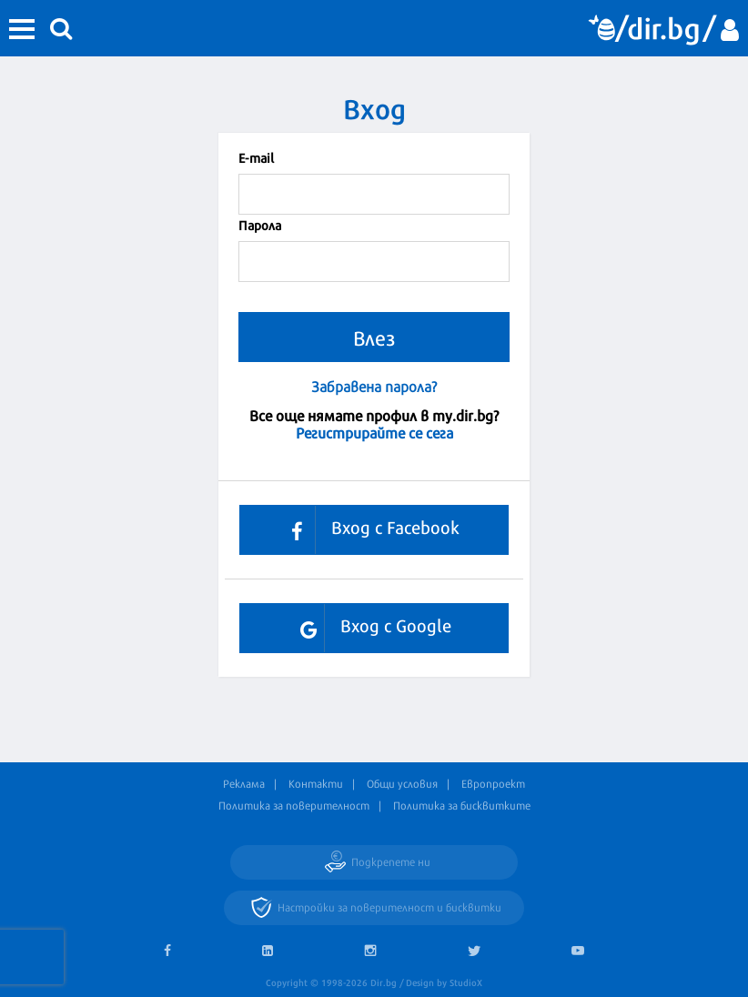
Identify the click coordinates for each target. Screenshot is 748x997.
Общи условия (402, 783)
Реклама (244, 783)
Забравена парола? (374, 386)
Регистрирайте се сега (374, 431)
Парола (259, 224)
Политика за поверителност (293, 805)
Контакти (315, 783)
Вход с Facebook (369, 530)
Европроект (493, 783)
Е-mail (256, 156)
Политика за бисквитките (462, 805)
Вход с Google (369, 628)
